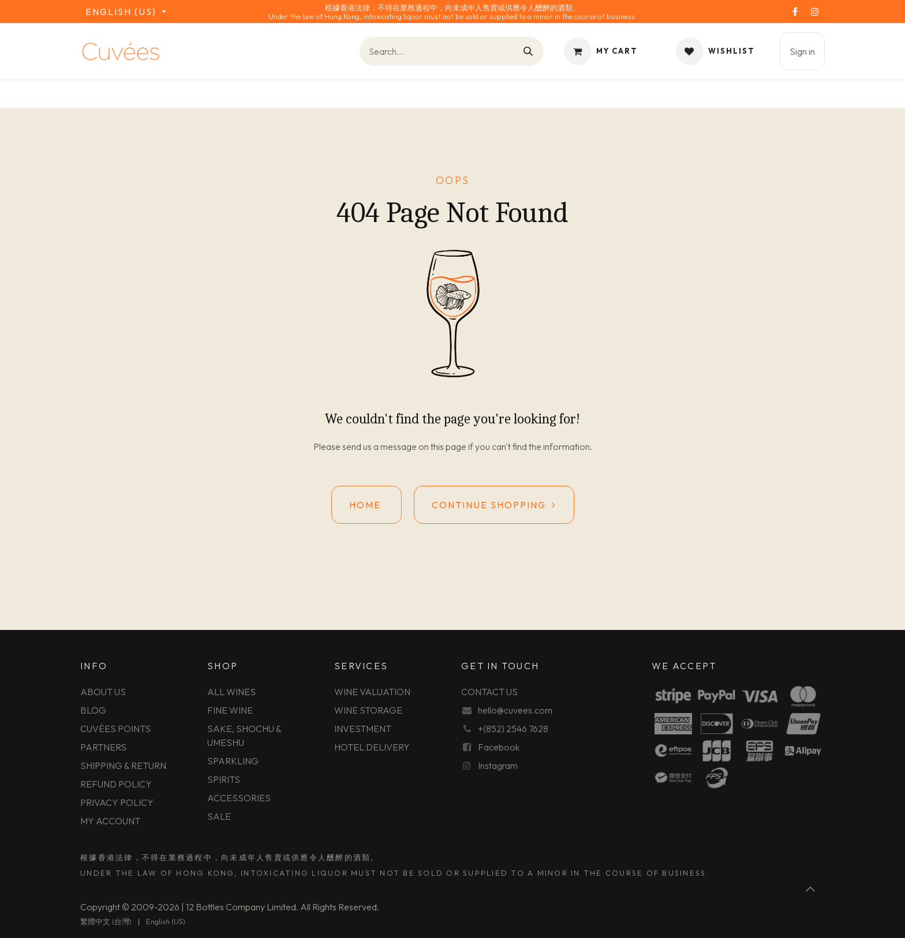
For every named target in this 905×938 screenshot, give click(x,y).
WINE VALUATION (372, 691)
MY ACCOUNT (110, 821)
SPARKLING (233, 761)
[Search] (529, 51)
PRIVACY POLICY (117, 802)
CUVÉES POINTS (115, 728)
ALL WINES (231, 691)
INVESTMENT (362, 728)
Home (366, 505)
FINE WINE (230, 710)
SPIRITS (223, 779)
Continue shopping (494, 505)
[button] (811, 889)
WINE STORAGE (368, 710)
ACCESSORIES (239, 798)
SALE (219, 816)
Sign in (802, 51)
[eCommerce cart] (601, 51)
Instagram (498, 765)
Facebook (498, 747)
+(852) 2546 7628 (513, 728)
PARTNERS (103, 747)
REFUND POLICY (116, 784)
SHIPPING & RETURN (123, 765)
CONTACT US (489, 691)
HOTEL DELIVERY (372, 747)
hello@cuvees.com (515, 710)
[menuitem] (106, 921)
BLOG (93, 710)
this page (448, 446)
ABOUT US (103, 691)
